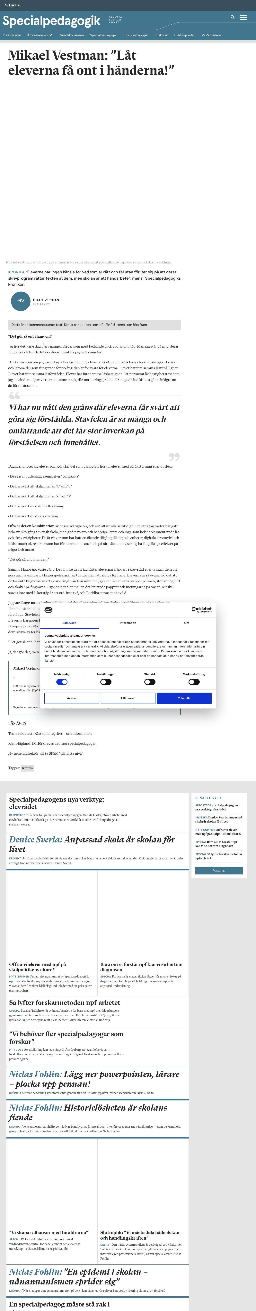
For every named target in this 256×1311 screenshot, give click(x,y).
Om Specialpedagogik (22, 1283)
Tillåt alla (184, 698)
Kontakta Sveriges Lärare (192, 1291)
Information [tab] (128, 622)
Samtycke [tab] (69, 622)
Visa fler (219, 702)
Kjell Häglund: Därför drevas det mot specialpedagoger (52, 575)
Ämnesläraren (37, 35)
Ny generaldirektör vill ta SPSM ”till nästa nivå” (45, 585)
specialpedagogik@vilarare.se (27, 1289)
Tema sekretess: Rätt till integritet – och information (50, 565)
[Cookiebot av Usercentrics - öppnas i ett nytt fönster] (194, 610)
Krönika (28, 599)
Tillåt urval (128, 698)
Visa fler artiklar (97, 1080)
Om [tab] (186, 622)
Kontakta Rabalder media (111, 1286)
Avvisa (71, 698)
